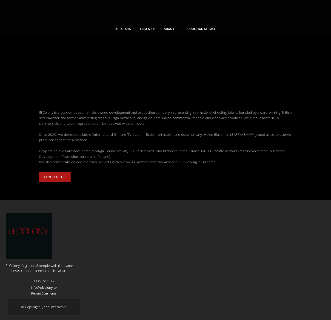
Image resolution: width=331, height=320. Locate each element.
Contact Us (55, 177)
